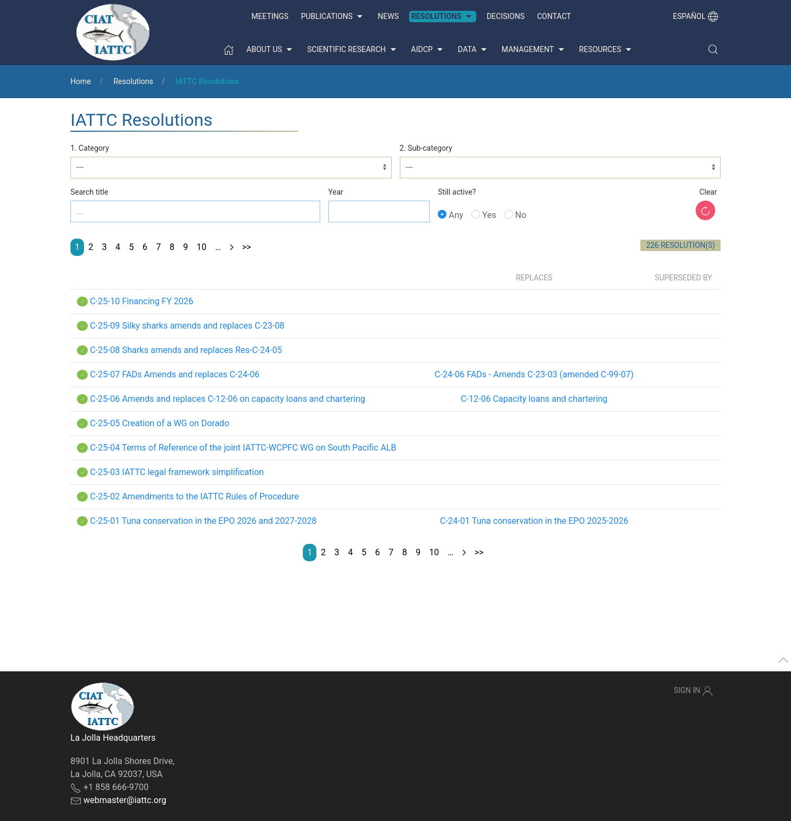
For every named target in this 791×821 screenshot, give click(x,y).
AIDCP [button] (428, 49)
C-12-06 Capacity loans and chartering (534, 399)
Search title (89, 192)
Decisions (505, 16)
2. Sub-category (426, 148)
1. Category (89, 148)
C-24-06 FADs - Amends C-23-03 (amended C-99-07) (534, 374)
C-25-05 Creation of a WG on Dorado (159, 423)
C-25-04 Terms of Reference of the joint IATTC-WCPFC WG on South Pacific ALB (243, 447)
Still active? (457, 192)
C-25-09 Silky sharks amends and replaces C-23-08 (187, 325)
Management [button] (534, 49)
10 (201, 247)
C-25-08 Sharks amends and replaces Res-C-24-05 (186, 350)
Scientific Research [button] (352, 49)
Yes (483, 215)
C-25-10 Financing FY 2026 (141, 301)
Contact (554, 16)
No (515, 215)
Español (695, 16)
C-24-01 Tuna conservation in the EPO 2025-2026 (534, 521)
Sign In (693, 690)
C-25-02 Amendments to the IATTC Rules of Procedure (194, 496)
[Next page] (231, 247)
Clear (708, 192)
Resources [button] (606, 49)
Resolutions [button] (442, 16)
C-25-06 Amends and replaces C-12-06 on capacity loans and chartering (227, 399)
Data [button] (473, 49)
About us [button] (271, 49)
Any (450, 215)
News (388, 16)
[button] (713, 49)
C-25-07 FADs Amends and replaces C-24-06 (175, 374)
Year (335, 192)
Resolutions (133, 81)
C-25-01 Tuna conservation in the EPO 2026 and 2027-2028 (203, 521)
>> (246, 247)
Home (80, 81)
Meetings (269, 16)
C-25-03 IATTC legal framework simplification (177, 472)
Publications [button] (333, 16)
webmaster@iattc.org (124, 800)
